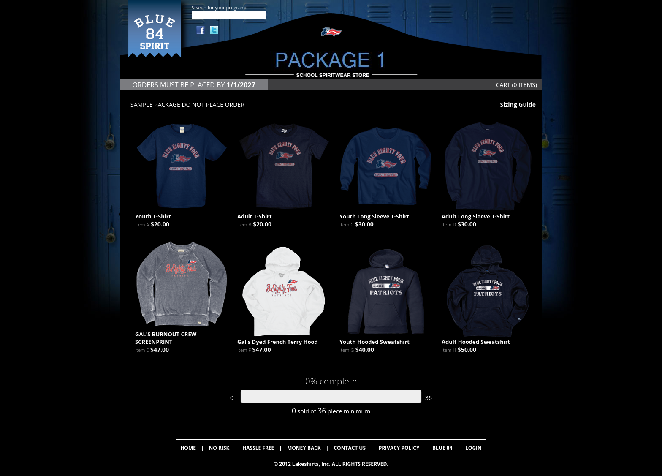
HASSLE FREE (258, 448)
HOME (188, 448)
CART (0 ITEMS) (516, 85)
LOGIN (473, 448)
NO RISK (219, 448)
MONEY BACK (304, 448)
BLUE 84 (442, 448)
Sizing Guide (518, 105)
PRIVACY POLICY (399, 448)
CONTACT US (350, 448)
